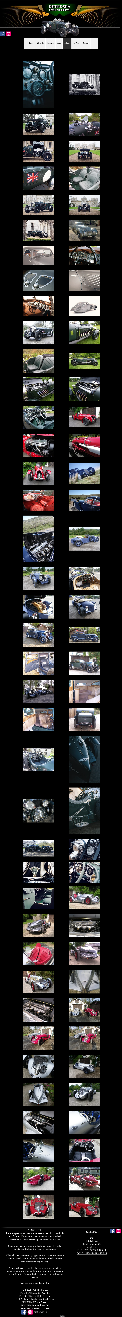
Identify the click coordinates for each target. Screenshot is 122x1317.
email (29, 1267)
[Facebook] (2, 34)
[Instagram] (8, 34)
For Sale (46, 1248)
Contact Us (91, 1231)
